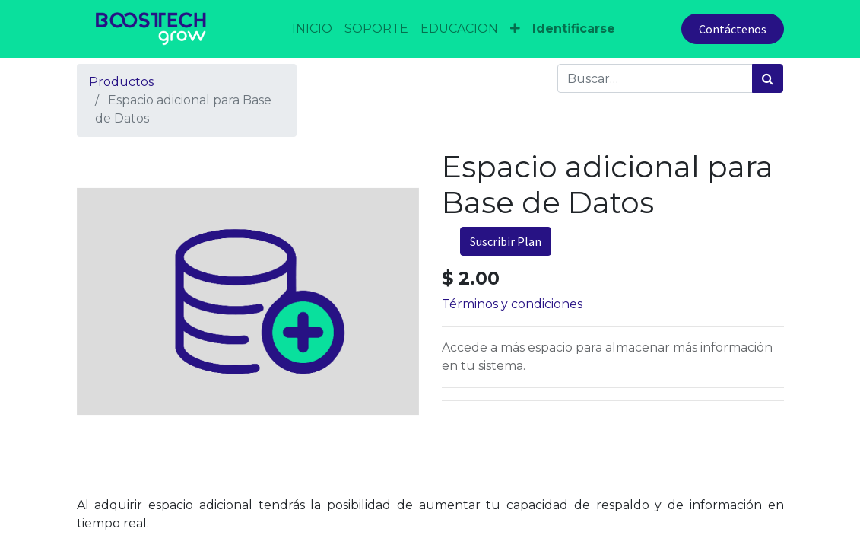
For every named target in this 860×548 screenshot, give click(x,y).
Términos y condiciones (512, 304)
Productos (121, 82)
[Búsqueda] (767, 78)
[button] (515, 29)
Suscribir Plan (505, 241)
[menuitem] (312, 29)
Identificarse (573, 28)
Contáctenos (732, 29)
